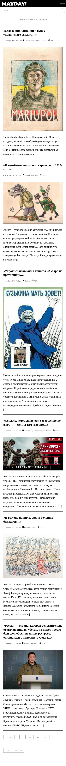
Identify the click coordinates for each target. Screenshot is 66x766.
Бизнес (27, 528)
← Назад (9, 737)
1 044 (7, 750)
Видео (42, 431)
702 (45, 737)
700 (29, 737)
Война (27, 41)
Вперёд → (18, 750)
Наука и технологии (38, 41)
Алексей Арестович (32, 431)
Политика (34, 175)
